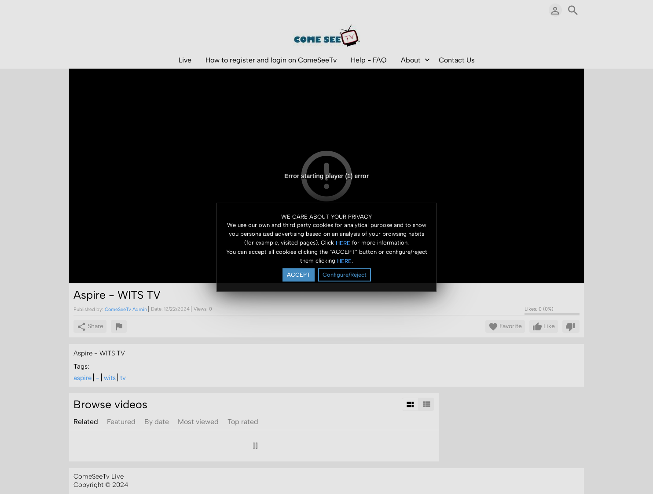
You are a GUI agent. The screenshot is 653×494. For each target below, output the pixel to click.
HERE (343, 243)
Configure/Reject (345, 274)
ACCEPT (298, 274)
